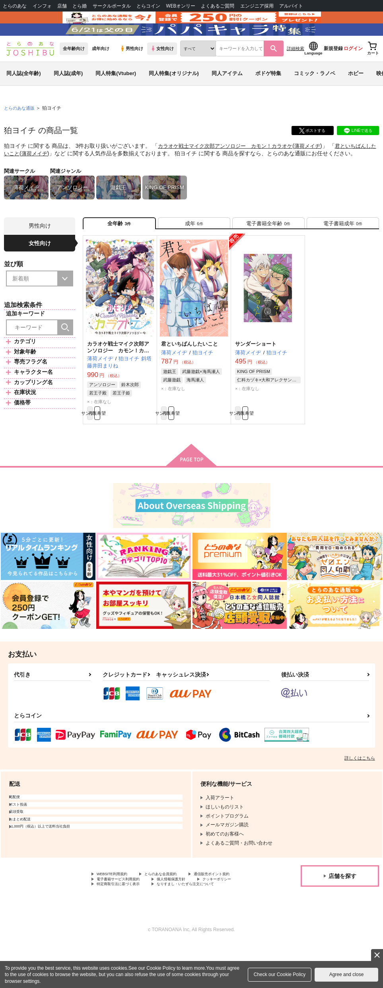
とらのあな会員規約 (175, 907)
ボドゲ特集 (268, 97)
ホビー (356, 97)
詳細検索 (295, 72)
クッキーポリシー (171, 920)
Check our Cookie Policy (280, 974)
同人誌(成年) (68, 97)
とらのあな (15, 5)
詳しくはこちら (359, 790)
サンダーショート (255, 372)
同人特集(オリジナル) (174, 97)
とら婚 (79, 5)
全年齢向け (74, 72)
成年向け (100, 72)
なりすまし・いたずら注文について (209, 927)
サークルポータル (112, 5)
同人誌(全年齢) (23, 97)
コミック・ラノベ (314, 97)
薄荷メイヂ (318, 169)
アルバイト (291, 5)
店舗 (62, 5)
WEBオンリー (180, 5)
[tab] (194, 249)
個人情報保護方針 (116, 920)
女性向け (162, 72)
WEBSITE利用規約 (117, 907)
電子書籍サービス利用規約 (190, 914)
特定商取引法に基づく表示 (125, 927)
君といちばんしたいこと (189, 372)
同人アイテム (227, 97)
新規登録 (333, 72)
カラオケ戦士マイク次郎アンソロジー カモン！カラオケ (230, 169)
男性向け (131, 72)
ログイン (353, 72)
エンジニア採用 (257, 5)
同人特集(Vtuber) (115, 97)
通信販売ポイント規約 (120, 914)
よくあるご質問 (217, 5)
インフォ (42, 5)
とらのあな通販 (20, 131)
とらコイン (148, 5)
